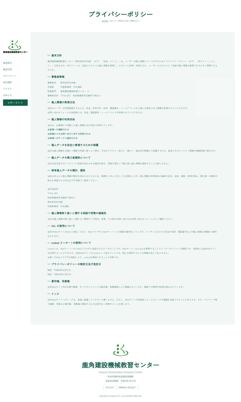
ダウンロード (9, 75)
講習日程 (7, 69)
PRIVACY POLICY (127, 387)
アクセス (7, 88)
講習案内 (7, 62)
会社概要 (7, 82)
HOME (105, 20)
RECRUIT (110, 387)
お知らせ (7, 95)
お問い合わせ (15, 102)
